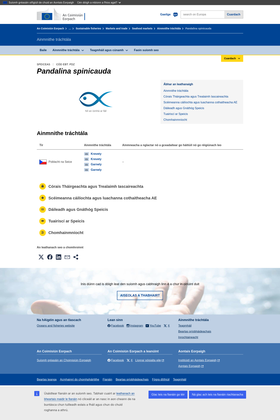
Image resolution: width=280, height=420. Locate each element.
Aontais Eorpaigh (189, 366)
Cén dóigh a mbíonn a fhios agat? (99, 2)
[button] (41, 257)
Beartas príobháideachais (194, 331)
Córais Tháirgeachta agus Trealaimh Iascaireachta (195, 96)
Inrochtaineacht (188, 337)
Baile (43, 50)
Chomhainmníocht (175, 119)
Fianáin (107, 379)
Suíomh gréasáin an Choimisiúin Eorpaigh (64, 360)
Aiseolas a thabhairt (140, 295)
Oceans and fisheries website (56, 325)
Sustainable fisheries (88, 28)
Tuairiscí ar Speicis (175, 113)
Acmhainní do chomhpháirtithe (79, 379)
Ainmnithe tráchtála (169, 28)
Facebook (116, 360)
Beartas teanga (47, 379)
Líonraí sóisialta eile (148, 360)
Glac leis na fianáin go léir (168, 394)
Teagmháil (185, 325)
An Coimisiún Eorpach (50, 28)
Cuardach (233, 14)
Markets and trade (116, 28)
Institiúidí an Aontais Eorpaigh (197, 360)
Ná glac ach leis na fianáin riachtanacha (217, 394)
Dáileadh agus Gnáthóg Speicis (183, 108)
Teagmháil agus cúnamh (107, 50)
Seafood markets (142, 28)
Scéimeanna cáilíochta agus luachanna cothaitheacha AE (200, 102)
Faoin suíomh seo (146, 50)
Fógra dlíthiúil (161, 379)
